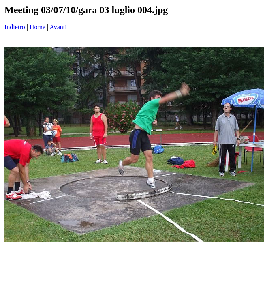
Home (37, 27)
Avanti (57, 27)
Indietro (14, 27)
